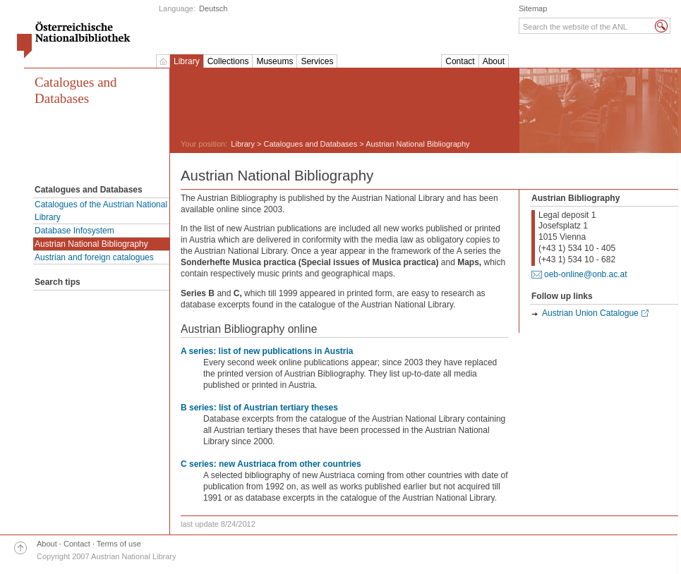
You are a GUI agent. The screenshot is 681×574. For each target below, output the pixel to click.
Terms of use (119, 543)
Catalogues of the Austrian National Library (101, 211)
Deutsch (213, 8)
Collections (228, 61)
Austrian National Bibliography (91, 244)
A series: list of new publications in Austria (267, 351)
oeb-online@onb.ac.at (585, 274)
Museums (274, 61)
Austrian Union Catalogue (590, 313)
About (494, 61)
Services (317, 61)
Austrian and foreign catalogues (94, 257)
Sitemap (533, 8)
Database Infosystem (74, 231)
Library (187, 61)
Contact (459, 61)
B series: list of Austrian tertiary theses (259, 408)
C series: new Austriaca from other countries (271, 464)
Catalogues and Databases (76, 90)
